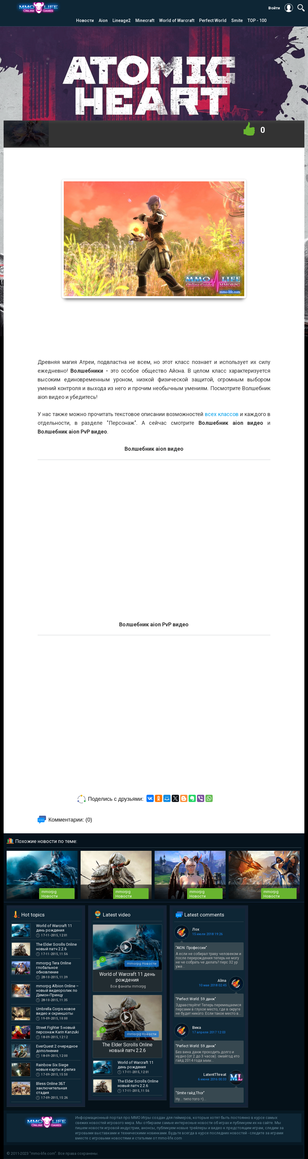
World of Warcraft (176, 20)
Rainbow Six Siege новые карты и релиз (55, 1067)
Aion (103, 20)
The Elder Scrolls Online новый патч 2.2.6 (56, 946)
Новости (85, 20)
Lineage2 (121, 20)
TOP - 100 (257, 20)
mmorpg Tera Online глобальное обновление (53, 967)
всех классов (222, 414)
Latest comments (204, 915)
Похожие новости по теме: (46, 841)
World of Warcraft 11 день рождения (54, 927)
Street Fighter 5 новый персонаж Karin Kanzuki (57, 1029)
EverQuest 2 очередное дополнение (57, 1048)
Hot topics (33, 915)
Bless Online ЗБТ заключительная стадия (51, 1088)
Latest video (117, 915)
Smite (237, 20)
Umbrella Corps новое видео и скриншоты (55, 1011)
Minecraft (144, 20)
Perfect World (212, 20)
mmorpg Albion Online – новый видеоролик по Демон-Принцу (57, 990)
